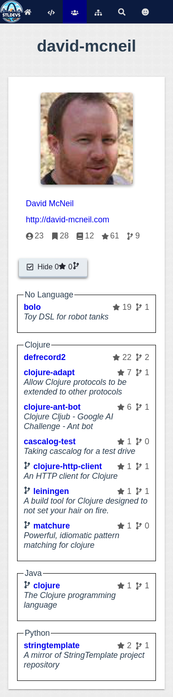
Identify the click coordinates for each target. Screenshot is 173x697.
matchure (51, 525)
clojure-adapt (49, 372)
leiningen (51, 491)
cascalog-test (49, 441)
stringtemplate (51, 645)
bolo (32, 307)
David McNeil (50, 203)
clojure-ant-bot (52, 407)
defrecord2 (45, 357)
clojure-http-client (67, 466)
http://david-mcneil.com (67, 219)
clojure (46, 585)
